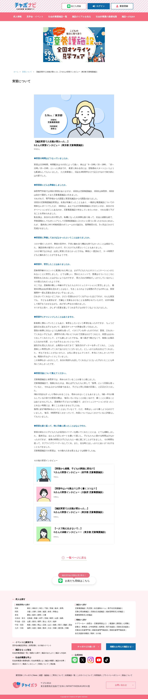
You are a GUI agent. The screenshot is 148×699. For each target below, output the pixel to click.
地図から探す (35, 653)
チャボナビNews (30, 675)
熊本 (44, 628)
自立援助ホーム (100, 608)
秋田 (51, 618)
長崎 (39, 628)
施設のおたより (48, 653)
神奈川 (34, 608)
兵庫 (34, 612)
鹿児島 (60, 628)
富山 (44, 621)
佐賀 (34, 628)
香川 (60, 625)
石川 (49, 621)
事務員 (84, 627)
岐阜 (34, 615)
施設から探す (81, 605)
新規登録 (122, 6)
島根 (34, 625)
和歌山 (55, 612)
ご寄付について (57, 675)
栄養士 (77, 627)
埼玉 (41, 608)
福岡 (29, 628)
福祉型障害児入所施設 (114, 612)
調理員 (119, 623)
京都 (39, 612)
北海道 (29, 618)
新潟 (34, 621)
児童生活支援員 (122, 627)
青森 (35, 618)
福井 (54, 621)
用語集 (53, 664)
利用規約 (97, 675)
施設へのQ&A (128, 16)
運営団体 (19, 675)
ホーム (16, 72)
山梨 (29, 621)
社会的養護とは (37, 661)
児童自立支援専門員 (83, 630)
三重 (44, 615)
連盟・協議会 (44, 675)
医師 (92, 633)
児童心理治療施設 (82, 612)
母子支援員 (110, 627)
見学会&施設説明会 (19, 645)
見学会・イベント (35, 16)
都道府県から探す (23, 605)
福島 (61, 618)
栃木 (56, 608)
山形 (56, 618)
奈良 (49, 612)
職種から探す (81, 620)
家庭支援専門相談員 (100, 630)
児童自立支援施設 (97, 612)
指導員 (101, 627)
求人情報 (17, 16)
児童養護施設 (80, 608)
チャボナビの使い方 (86, 647)
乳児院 (89, 608)
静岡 (39, 615)
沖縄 (67, 628)
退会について (127, 675)
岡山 (39, 625)
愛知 (29, 615)
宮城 (46, 618)
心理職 (126, 623)
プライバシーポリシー (111, 675)
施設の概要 (49, 661)
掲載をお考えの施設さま (121, 647)
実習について (27, 72)
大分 (49, 628)
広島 (44, 625)
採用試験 (32, 645)
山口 (49, 625)
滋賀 (44, 612)
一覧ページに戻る (74, 557)
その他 (98, 633)
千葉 (46, 608)
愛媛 (65, 625)
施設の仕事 (60, 661)
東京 (29, 608)
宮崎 (54, 628)
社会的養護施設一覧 (57, 16)
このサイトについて (85, 675)
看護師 (112, 623)
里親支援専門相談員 (117, 630)
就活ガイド (16, 664)
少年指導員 (93, 627)
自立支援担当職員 (82, 633)
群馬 (61, 608)
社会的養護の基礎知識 (106, 16)
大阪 (29, 612)
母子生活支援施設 (115, 608)
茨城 (51, 608)
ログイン (99, 6)
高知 (70, 625)
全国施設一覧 (70, 675)
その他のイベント (44, 645)
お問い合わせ (121, 685)
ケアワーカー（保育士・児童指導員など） (91, 623)
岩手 (41, 618)
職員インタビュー (30, 664)
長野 (39, 621)
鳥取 (29, 625)
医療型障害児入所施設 (83, 615)
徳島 (54, 625)
